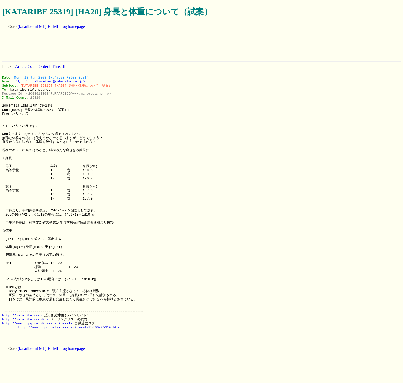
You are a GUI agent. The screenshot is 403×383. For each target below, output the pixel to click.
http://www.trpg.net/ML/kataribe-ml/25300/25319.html (69, 327)
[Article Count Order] (32, 66)
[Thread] (58, 66)
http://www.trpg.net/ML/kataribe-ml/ (37, 323)
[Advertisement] (96, 45)
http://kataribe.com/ (22, 315)
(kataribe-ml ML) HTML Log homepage (51, 26)
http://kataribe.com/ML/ (25, 319)
